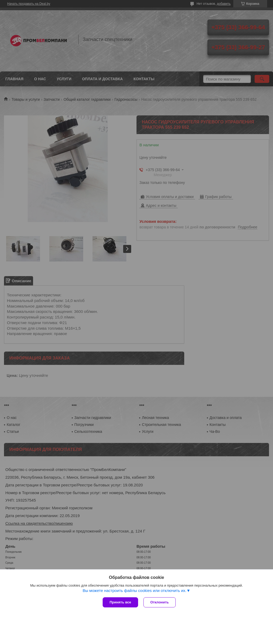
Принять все (120, 602)
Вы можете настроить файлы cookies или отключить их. (134, 590)
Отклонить (159, 602)
